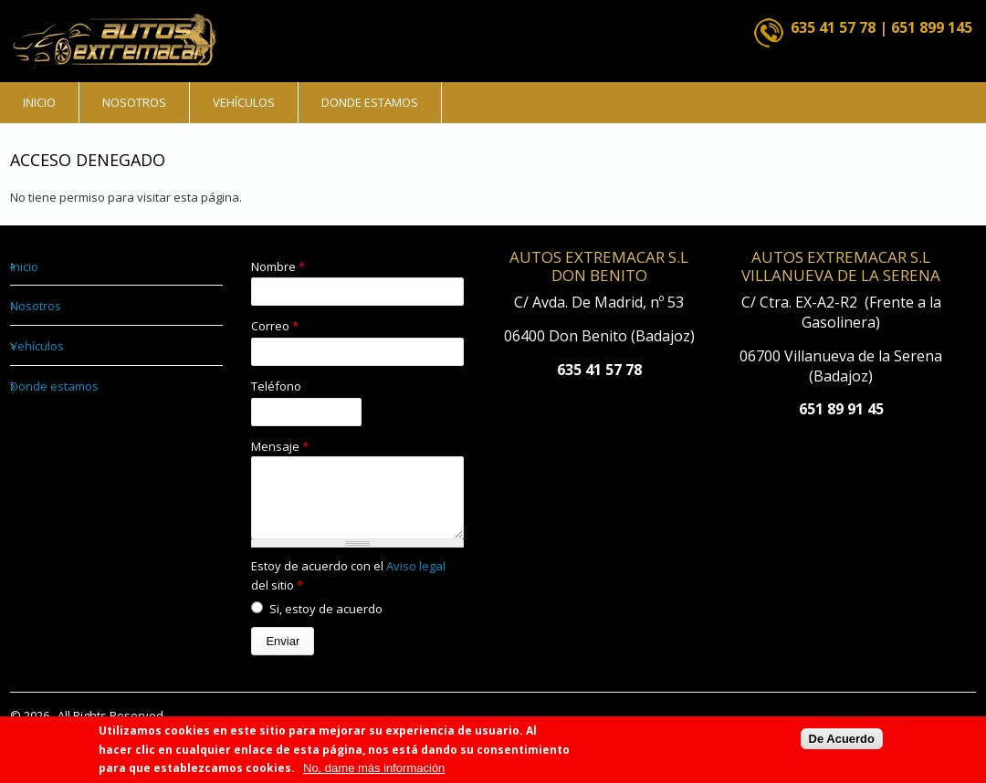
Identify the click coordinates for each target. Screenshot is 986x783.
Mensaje (280, 446)
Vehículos (244, 102)
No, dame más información (374, 769)
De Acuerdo (842, 739)
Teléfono (276, 386)
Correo (275, 326)
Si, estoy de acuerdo (326, 622)
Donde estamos (369, 102)
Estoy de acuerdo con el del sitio (348, 589)
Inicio (39, 102)
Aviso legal (416, 579)
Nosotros (134, 102)
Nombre (278, 266)
